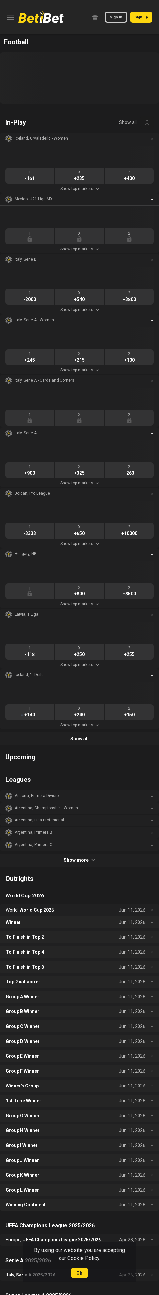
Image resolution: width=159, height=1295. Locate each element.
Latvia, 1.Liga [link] (26, 614)
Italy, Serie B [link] (26, 259)
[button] (79, 139)
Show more (79, 860)
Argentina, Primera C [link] (33, 844)
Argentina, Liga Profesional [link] (39, 820)
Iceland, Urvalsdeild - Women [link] (41, 138)
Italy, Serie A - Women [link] (34, 320)
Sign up (141, 17)
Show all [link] (128, 122)
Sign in (116, 17)
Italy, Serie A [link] (26, 433)
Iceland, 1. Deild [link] (29, 674)
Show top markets (79, 188)
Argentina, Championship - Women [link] (46, 808)
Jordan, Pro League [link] (32, 493)
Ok (79, 1273)
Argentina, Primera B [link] (33, 832)
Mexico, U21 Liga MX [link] (34, 199)
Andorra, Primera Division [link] (38, 795)
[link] (41, 17)
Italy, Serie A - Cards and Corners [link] (44, 380)
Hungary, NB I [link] (27, 554)
